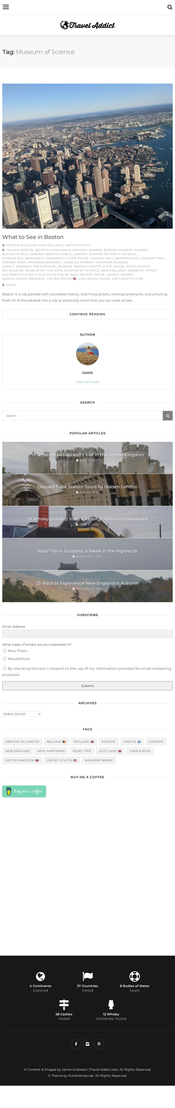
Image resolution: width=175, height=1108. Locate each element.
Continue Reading (87, 314)
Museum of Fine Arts (44, 270)
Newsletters (16, 659)
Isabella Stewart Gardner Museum (96, 262)
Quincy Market (120, 274)
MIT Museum (12, 270)
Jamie (11, 285)
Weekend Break (99, 760)
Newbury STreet (142, 270)
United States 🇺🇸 (62, 278)
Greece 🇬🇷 (132, 741)
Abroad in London (22, 741)
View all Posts (87, 382)
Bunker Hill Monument (23, 258)
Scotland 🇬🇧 (110, 751)
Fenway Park (14, 262)
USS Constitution (127, 278)
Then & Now (140, 751)
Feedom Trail (153, 258)
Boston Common (87, 250)
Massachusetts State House (99, 266)
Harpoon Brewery (45, 262)
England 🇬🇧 (84, 741)
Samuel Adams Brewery (23, 278)
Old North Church (19, 274)
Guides (31, 245)
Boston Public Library (66, 254)
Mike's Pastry (138, 266)
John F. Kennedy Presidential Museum (37, 266)
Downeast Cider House (67, 258)
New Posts (15, 651)
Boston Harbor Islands (125, 250)
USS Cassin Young (94, 278)
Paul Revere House (87, 274)
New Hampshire (51, 751)
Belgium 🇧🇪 (56, 741)
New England (51, 245)
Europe (109, 741)
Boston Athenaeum (53, 250)
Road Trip (82, 751)
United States (77, 245)
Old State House (54, 274)
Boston (27, 250)
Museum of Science (81, 270)
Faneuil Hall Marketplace (114, 258)
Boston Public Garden (23, 254)
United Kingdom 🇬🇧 (22, 760)
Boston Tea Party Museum (112, 254)
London (156, 741)
